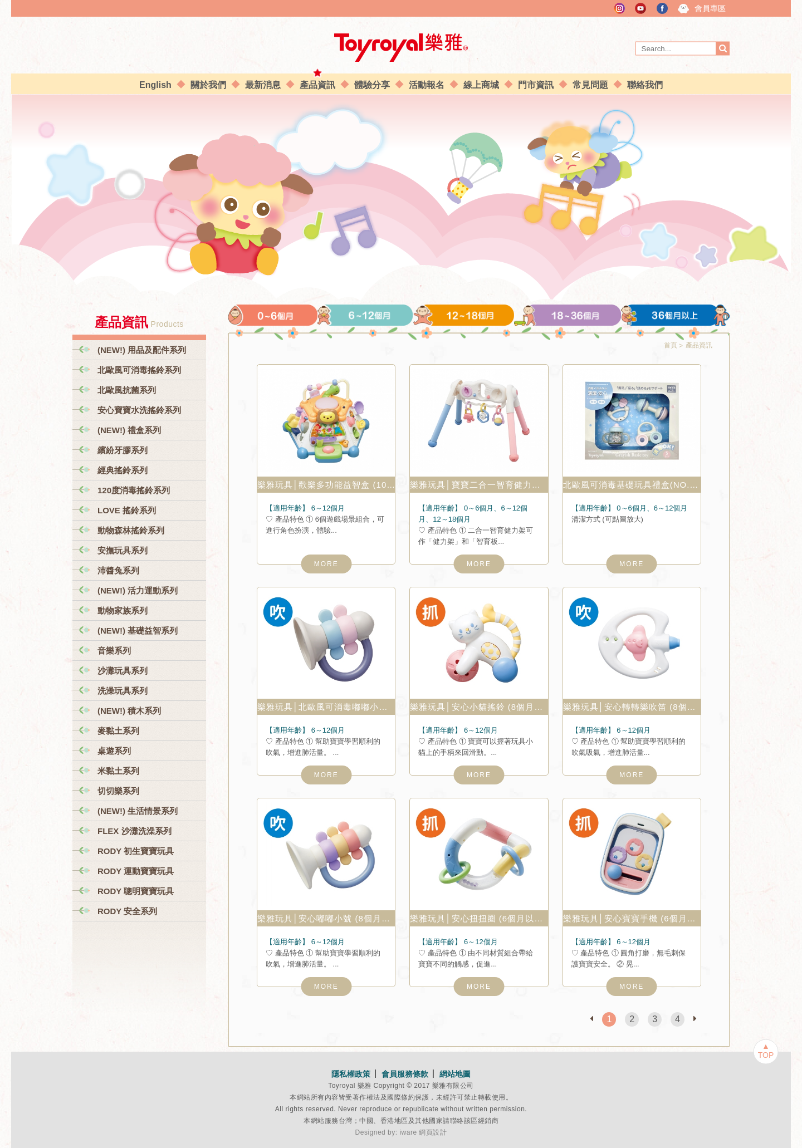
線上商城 (481, 85)
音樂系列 (114, 650)
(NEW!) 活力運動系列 (137, 590)
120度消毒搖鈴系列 (133, 490)
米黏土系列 (118, 771)
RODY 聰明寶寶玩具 (135, 891)
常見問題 (590, 85)
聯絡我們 (645, 85)
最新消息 (263, 85)
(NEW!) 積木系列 (129, 711)
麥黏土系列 (118, 731)
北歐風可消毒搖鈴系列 (139, 370)
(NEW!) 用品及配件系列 (141, 350)
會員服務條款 (405, 1073)
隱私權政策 (350, 1073)
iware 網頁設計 (423, 1132)
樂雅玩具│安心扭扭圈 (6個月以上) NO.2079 (478, 918)
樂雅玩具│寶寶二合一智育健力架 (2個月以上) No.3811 (478, 484)
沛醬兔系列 (118, 570)
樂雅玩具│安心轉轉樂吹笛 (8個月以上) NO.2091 (632, 707)
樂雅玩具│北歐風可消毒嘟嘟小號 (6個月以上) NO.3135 (326, 707)
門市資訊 (536, 85)
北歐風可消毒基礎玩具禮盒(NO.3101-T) (632, 484)
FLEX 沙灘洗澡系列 (134, 831)
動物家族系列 (122, 610)
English (155, 85)
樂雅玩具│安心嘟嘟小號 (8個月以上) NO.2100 (326, 918)
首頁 (670, 345)
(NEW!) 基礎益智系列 (137, 630)
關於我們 (208, 85)
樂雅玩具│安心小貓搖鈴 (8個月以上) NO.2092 (478, 707)
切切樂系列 (118, 791)
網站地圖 (455, 1073)
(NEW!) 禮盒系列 (129, 430)
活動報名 (426, 85)
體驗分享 (372, 85)
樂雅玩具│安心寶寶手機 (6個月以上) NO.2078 (632, 918)
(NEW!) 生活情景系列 (137, 811)
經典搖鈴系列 (122, 470)
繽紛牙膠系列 (122, 450)
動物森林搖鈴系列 (130, 530)
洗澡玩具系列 (122, 690)
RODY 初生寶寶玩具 (135, 851)
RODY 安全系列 (127, 911)
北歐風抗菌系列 (126, 390)
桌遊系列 (114, 751)
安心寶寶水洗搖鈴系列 (139, 410)
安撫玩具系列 (122, 550)
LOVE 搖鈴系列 (126, 510)
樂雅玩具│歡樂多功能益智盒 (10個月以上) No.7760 (326, 484)
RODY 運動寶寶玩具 (135, 871)
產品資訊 (317, 85)
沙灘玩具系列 (122, 670)
